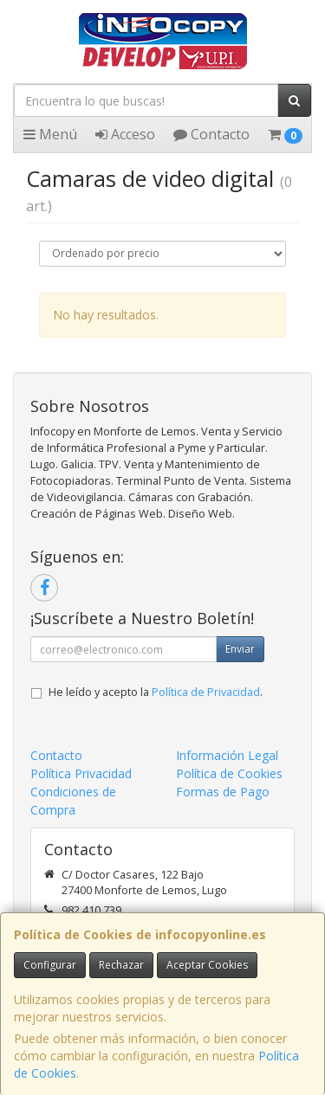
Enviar (240, 648)
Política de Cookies (229, 773)
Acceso (125, 134)
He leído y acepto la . (156, 692)
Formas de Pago (223, 791)
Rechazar (121, 964)
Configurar (49, 964)
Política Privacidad (81, 773)
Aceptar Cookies (207, 964)
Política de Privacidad (206, 692)
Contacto (211, 134)
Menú (50, 134)
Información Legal (227, 755)
